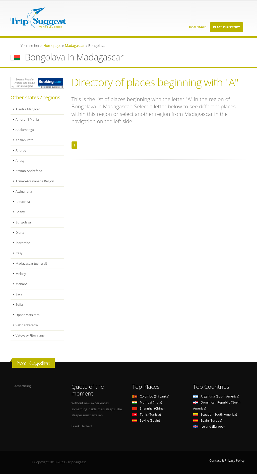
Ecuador (215, 414)
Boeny (20, 212)
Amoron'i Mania (27, 119)
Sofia (19, 304)
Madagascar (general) (31, 263)
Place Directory (226, 27)
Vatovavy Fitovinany (30, 335)
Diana (20, 232)
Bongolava (23, 222)
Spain (207, 420)
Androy (21, 150)
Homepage (197, 27)
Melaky (21, 274)
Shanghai (148, 408)
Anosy (20, 161)
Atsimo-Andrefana (29, 171)
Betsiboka (23, 202)
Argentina (216, 396)
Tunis (146, 414)
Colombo (150, 396)
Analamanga (25, 130)
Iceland (209, 426)
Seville (146, 420)
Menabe (22, 284)
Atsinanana (24, 191)
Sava (19, 294)
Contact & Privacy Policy (226, 460)
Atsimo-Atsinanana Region (35, 181)
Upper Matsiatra (28, 315)
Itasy (19, 253)
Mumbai (147, 402)
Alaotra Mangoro (28, 109)
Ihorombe (23, 243)
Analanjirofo (24, 140)
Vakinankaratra (27, 325)
